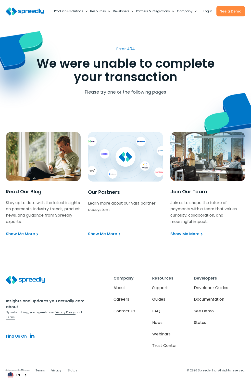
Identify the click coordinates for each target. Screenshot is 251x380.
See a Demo (230, 11)
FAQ (156, 311)
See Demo (204, 311)
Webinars (161, 334)
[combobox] (17, 375)
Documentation (209, 299)
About (119, 288)
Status (200, 322)
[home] (27, 11)
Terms (40, 370)
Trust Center (164, 345)
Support (160, 288)
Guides (158, 299)
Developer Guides (211, 288)
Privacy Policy (65, 312)
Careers (121, 299)
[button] (71, 11)
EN (14, 375)
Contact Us (124, 311)
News (157, 322)
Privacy (56, 370)
